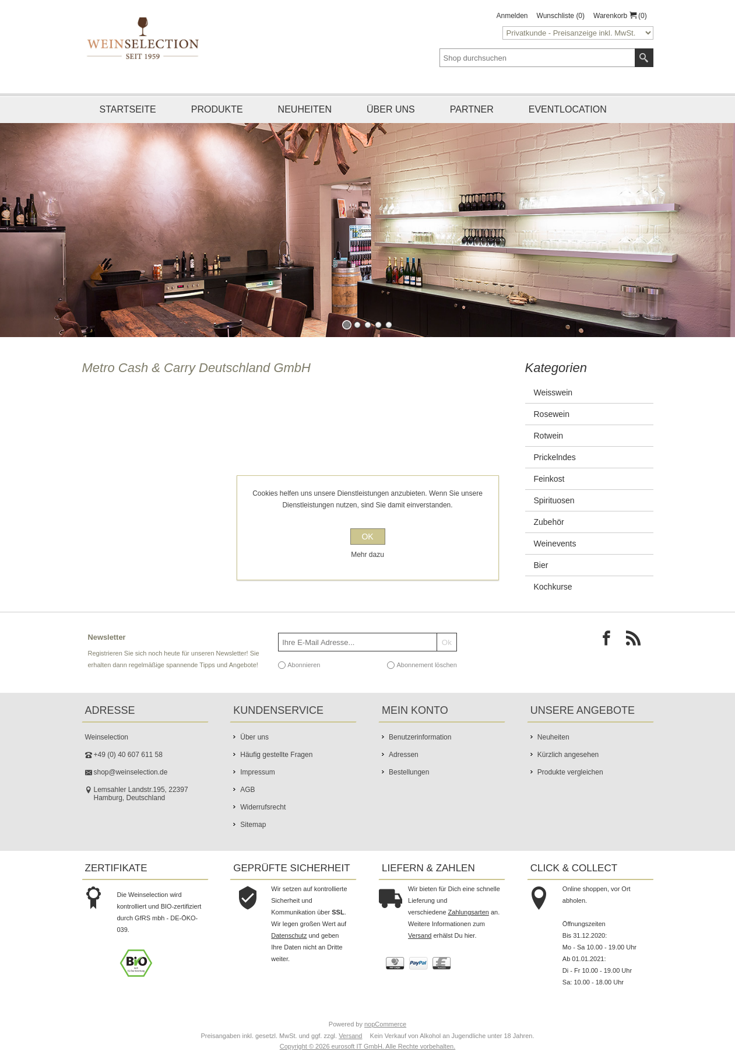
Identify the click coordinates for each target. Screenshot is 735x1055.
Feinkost (549, 478)
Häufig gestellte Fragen (276, 755)
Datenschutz (289, 935)
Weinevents (555, 543)
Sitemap (253, 825)
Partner (472, 109)
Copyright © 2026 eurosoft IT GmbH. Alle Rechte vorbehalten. (367, 1046)
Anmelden (512, 16)
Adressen (404, 755)
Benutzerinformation (420, 737)
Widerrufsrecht (263, 807)
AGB (247, 790)
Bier (541, 565)
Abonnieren (303, 664)
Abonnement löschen (426, 664)
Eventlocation (568, 109)
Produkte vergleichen (570, 772)
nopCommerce (385, 1024)
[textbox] (537, 57)
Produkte (217, 109)
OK (367, 536)
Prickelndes (555, 457)
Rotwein (549, 435)
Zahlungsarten (468, 912)
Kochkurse (553, 586)
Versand (419, 935)
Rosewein (551, 414)
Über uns (391, 109)
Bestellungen (409, 772)
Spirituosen (554, 500)
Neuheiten (305, 109)
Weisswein (553, 392)
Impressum (257, 772)
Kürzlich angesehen (568, 755)
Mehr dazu (367, 555)
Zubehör (549, 522)
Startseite (128, 109)
